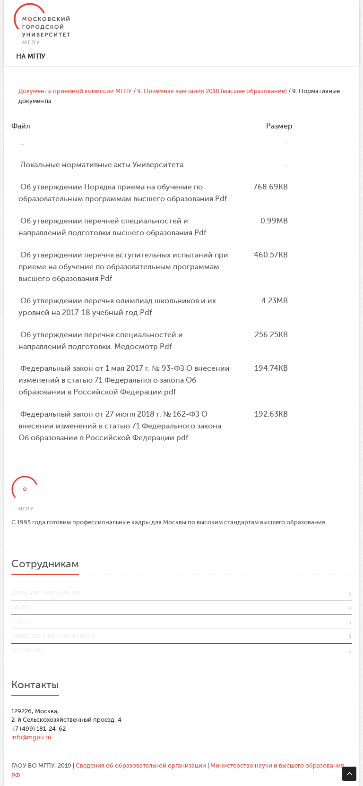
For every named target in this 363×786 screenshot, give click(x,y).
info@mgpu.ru (31, 737)
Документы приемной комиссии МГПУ (75, 90)
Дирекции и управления (45, 593)
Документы (27, 651)
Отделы (22, 622)
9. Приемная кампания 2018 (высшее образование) (212, 90)
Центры (22, 607)
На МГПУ (30, 56)
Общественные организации (52, 636)
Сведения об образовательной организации (141, 765)
